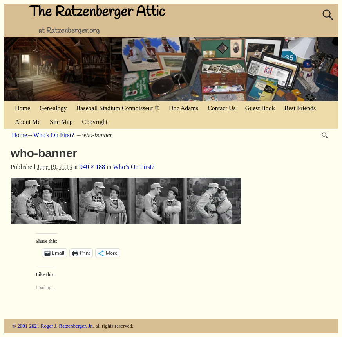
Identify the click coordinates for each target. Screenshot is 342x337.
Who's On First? (53, 135)
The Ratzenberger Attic (97, 12)
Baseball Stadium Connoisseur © (117, 108)
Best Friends (300, 108)
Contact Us (222, 108)
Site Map (61, 121)
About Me (27, 121)
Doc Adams (183, 108)
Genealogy (53, 108)
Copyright (95, 121)
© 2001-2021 (25, 326)
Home (22, 108)
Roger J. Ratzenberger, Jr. (67, 326)
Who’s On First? (133, 166)
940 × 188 (92, 166)
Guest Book (260, 108)
